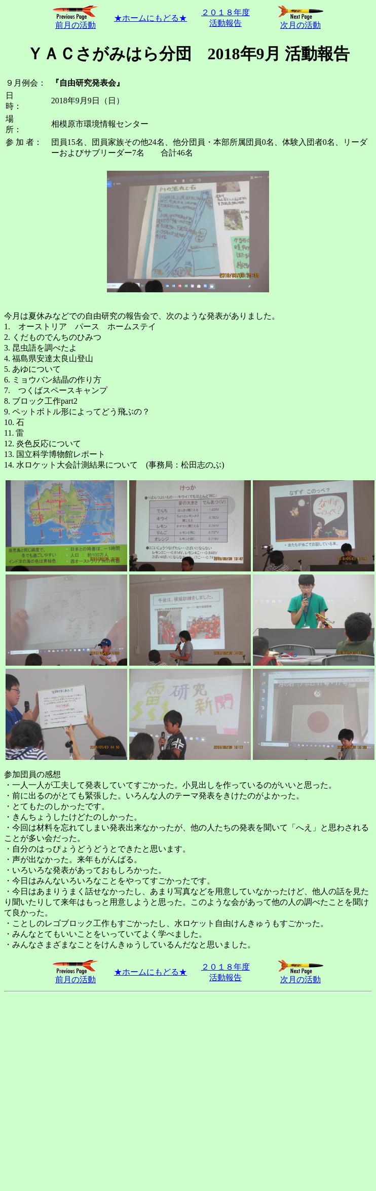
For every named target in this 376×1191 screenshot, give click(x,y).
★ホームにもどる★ (150, 18)
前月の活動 (75, 21)
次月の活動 (300, 21)
